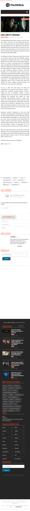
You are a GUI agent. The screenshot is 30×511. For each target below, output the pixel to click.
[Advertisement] (15, 160)
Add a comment (6, 190)
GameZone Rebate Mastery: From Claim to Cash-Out (17, 331)
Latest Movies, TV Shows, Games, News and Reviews (17, 505)
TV (3, 434)
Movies (2, 37)
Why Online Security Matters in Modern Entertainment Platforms (17, 374)
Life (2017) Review (10, 35)
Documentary (18, 458)
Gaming (12, 334)
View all (20, 326)
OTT (16, 455)
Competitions (5, 451)
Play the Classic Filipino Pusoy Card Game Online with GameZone (17, 364)
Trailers (16, 431)
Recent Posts (7, 326)
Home (5, 322)
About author (6, 233)
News (12, 356)
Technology (17, 451)
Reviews (6, 37)
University (4, 458)
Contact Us (4, 417)
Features (4, 431)
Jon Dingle (20, 37)
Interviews (4, 448)
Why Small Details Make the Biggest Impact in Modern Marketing (17, 353)
